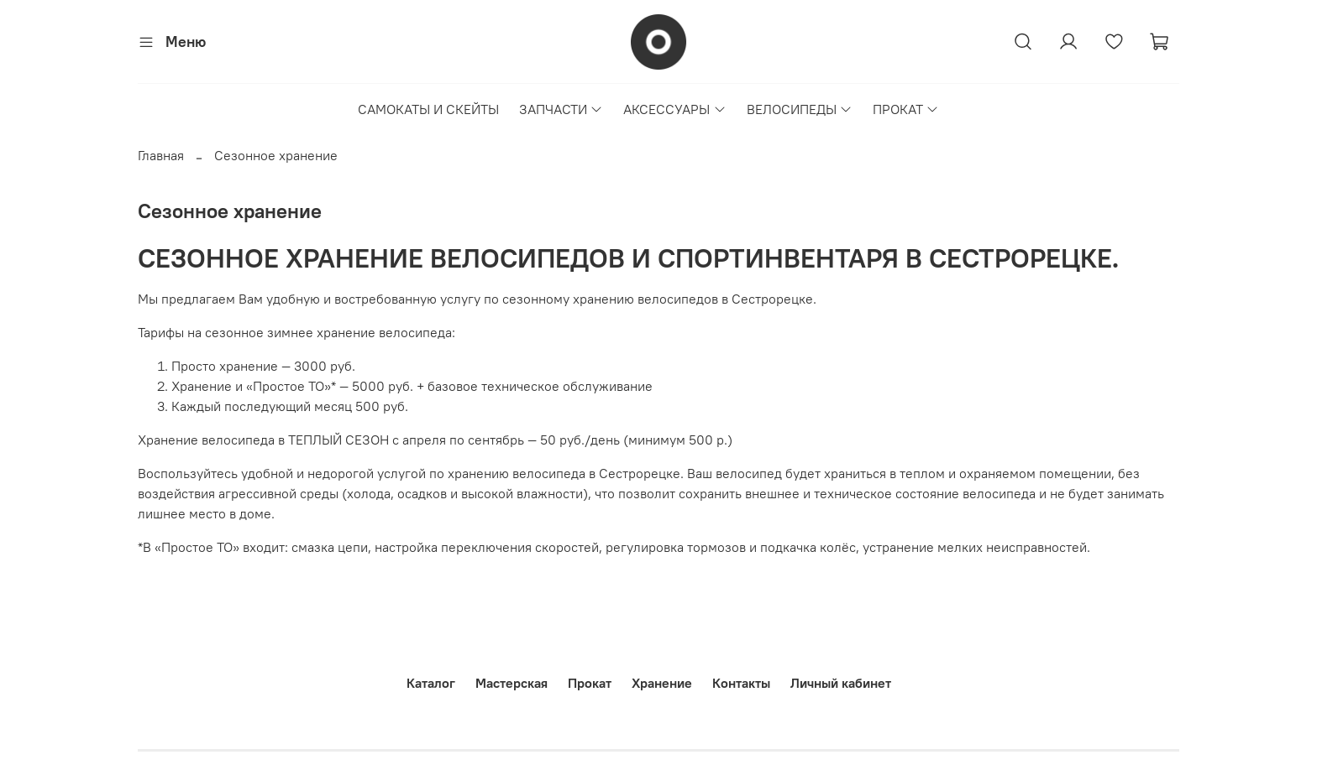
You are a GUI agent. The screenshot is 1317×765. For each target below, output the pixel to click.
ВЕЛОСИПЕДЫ (800, 109)
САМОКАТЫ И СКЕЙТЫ (428, 109)
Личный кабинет (840, 682)
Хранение (662, 682)
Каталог (431, 682)
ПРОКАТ (906, 109)
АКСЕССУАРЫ (674, 109)
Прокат (589, 682)
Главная (161, 155)
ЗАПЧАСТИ (561, 109)
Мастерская (511, 682)
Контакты (741, 682)
